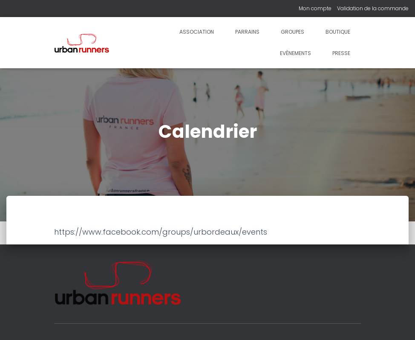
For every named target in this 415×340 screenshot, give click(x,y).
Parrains (247, 31)
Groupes (292, 31)
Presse (341, 53)
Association (196, 31)
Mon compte (315, 8)
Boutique (338, 31)
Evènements (295, 53)
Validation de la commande (373, 8)
